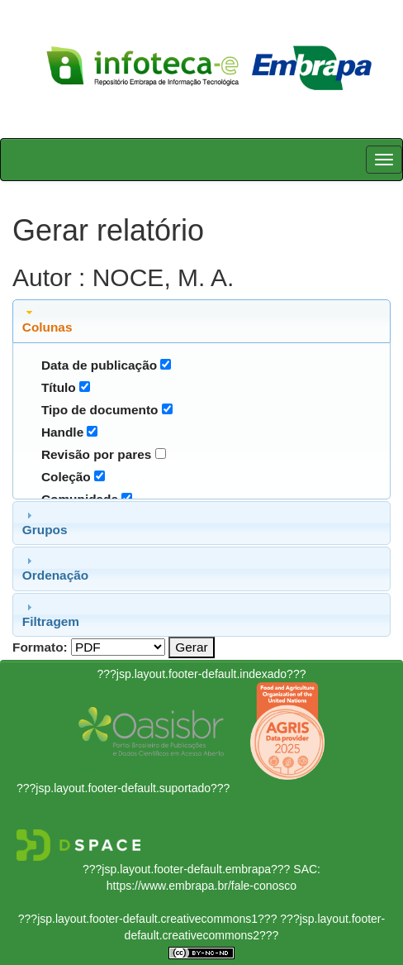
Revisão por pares (96, 454)
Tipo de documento (100, 410)
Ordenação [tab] (55, 568)
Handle (62, 432)
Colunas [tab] (47, 320)
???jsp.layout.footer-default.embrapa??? (186, 869)
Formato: (40, 647)
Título (58, 387)
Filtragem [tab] (50, 614)
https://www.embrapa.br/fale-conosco (201, 885)
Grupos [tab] (45, 523)
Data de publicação (99, 365)
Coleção (66, 477)
